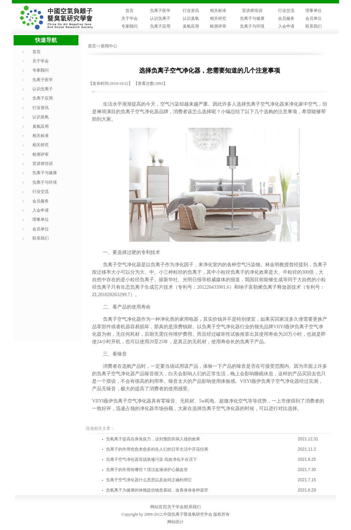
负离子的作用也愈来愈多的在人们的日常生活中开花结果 (157, 449)
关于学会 (129, 18)
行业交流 (286, 10)
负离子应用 (160, 26)
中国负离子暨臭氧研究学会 (187, 514)
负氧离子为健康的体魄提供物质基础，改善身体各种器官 (157, 490)
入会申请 (286, 26)
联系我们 (313, 26)
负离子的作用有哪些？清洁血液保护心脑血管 (147, 469)
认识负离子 (160, 18)
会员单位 (313, 18)
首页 (129, 10)
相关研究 (218, 18)
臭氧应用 (191, 26)
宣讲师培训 (252, 10)
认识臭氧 (191, 18)
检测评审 (218, 26)
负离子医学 (160, 10)
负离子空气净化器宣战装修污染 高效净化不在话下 (151, 459)
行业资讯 (191, 10)
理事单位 (313, 10)
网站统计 (175, 521)
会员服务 (286, 18)
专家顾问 (129, 26)
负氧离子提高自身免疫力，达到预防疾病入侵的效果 (153, 439)
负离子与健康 (252, 18)
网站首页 (158, 506)
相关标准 (218, 10)
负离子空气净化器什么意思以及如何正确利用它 (149, 480)
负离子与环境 (252, 26)
